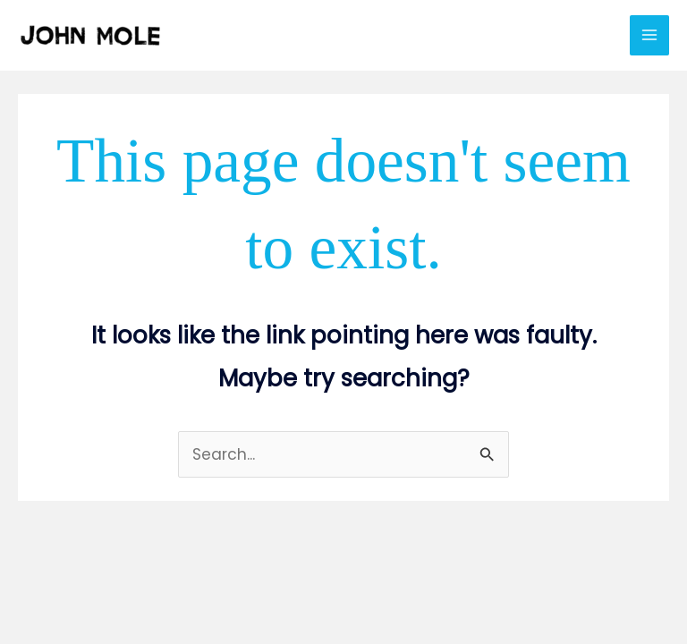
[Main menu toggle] (649, 35)
